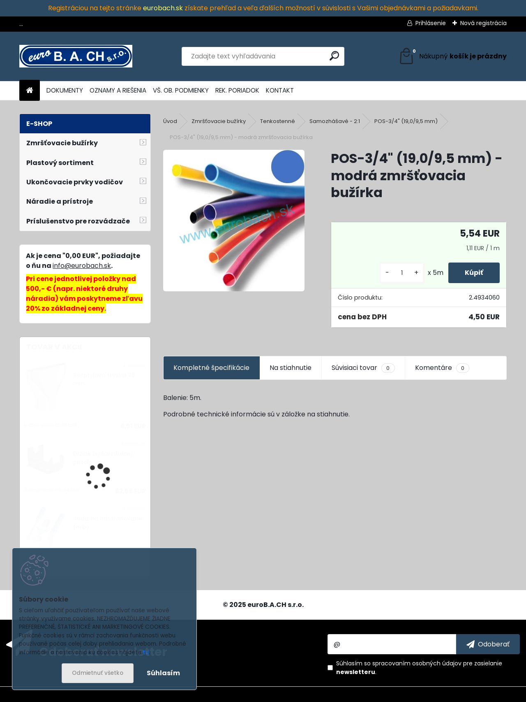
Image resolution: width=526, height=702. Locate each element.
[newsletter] (488, 644)
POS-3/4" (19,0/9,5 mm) (406, 121)
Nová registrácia (483, 23)
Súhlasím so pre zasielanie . (419, 667)
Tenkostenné (277, 121)
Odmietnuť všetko (97, 673)
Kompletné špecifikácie (211, 367)
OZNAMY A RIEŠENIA (118, 90)
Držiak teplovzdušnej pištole (102, 458)
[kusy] (402, 273)
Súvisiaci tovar (363, 368)
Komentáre (442, 368)
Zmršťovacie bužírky (218, 121)
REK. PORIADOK (237, 90)
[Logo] (75, 56)
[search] (334, 55)
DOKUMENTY (64, 90)
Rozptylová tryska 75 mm (104, 380)
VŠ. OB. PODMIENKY (181, 90)
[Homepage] (29, 90)
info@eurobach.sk (82, 265)
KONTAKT (280, 90)
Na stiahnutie (290, 367)
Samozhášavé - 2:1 (334, 121)
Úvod (170, 121)
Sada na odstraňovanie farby (108, 523)
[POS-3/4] (234, 220)
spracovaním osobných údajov (416, 663)
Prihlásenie (430, 23)
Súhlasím (163, 673)
